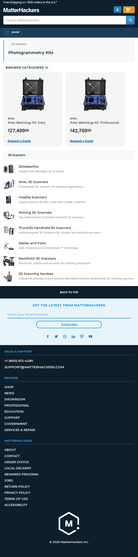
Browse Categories (27, 68)
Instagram (65, 336)
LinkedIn (73, 336)
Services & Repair (19, 430)
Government (15, 424)
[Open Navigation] (12, 32)
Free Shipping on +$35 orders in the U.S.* (30, 2)
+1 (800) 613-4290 (18, 361)
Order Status (16, 462)
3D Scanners (19, 44)
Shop (9, 387)
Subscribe (69, 325)
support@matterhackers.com (34, 367)
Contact (11, 456)
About (10, 450)
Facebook (47, 336)
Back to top (69, 292)
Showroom (14, 399)
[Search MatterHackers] (130, 20)
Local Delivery (17, 468)
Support (12, 418)
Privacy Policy (17, 493)
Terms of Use (16, 499)
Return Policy (17, 487)
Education (13, 412)
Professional (16, 405)
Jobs (8, 480)
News (9, 393)
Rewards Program (21, 474)
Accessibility (15, 505)
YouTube (90, 336)
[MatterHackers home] (69, 524)
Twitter (56, 336)
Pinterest (82, 336)
